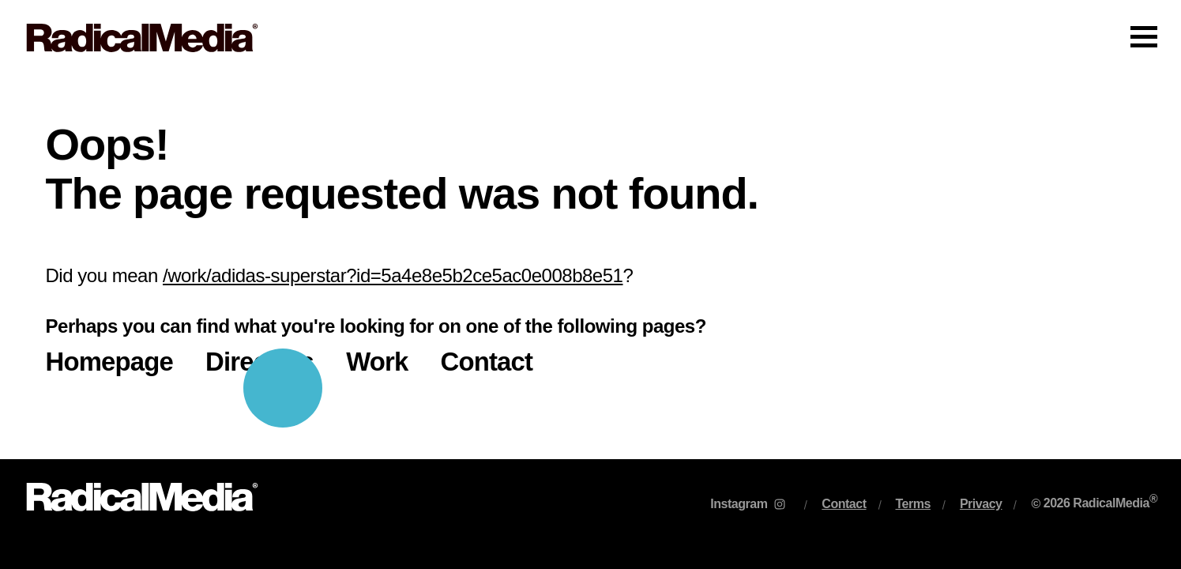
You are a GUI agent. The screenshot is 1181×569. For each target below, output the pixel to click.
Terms (913, 504)
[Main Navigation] (590, 38)
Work (377, 361)
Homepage (110, 361)
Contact (487, 361)
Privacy (981, 504)
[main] (590, 267)
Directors (259, 361)
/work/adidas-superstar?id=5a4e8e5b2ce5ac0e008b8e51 (392, 275)
